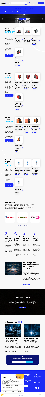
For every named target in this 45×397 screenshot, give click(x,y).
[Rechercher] (19, 3)
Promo (27, 11)
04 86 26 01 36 (37, 380)
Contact (41, 3)
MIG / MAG (18, 8)
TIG (12, 8)
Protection (19, 11)
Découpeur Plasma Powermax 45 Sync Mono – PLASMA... (35, 40)
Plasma (25, 8)
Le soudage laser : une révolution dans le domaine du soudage (31, 340)
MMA (6, 8)
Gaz (13, 11)
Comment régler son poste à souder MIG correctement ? (11, 340)
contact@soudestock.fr (37, 386)
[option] (22, 18)
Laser (31, 8)
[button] (9, 55)
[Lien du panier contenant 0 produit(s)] (34, 3)
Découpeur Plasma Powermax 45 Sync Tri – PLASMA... (18, 61)
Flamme (7, 11)
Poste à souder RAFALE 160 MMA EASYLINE (18, 128)
